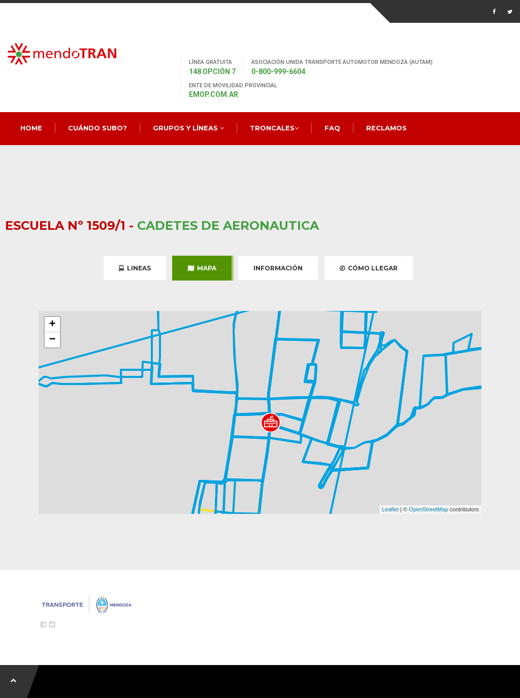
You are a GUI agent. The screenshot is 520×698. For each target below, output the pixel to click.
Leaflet (390, 509)
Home (31, 128)
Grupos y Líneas (188, 128)
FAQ (332, 128)
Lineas (135, 268)
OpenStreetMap (428, 509)
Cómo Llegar (369, 268)
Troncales (274, 128)
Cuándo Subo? (97, 128)
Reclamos (386, 128)
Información (278, 268)
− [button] (52, 339)
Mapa (202, 268)
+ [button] (52, 324)
